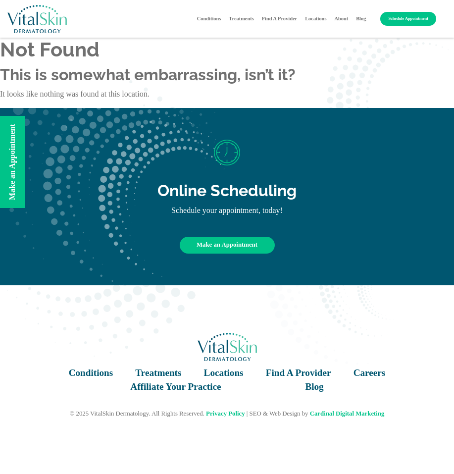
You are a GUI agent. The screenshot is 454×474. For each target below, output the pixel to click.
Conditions (209, 18)
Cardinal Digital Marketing (347, 413)
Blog (361, 18)
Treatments (241, 18)
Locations (315, 18)
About (341, 18)
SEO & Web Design (275, 413)
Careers (369, 373)
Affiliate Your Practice (175, 386)
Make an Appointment (227, 244)
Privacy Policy (225, 413)
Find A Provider (279, 18)
